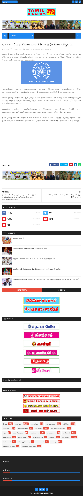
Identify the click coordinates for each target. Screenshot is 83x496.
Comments (61, 290)
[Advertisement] (41, 143)
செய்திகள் (45, 49)
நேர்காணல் (7, 442)
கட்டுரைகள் (35, 433)
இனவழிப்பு (7, 428)
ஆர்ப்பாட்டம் (50, 424)
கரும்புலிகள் (51, 433)
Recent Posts (22, 290)
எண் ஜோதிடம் (18, 433)
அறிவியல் (34, 424)
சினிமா (51, 437)
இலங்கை (36, 49)
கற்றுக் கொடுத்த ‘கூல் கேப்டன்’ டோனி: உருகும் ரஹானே (34, 258)
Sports (5, 424)
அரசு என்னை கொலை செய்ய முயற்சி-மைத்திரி (30, 248)
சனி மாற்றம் (22, 437)
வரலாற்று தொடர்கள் (29, 446)
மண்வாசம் (40, 442)
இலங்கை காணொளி (58, 428)
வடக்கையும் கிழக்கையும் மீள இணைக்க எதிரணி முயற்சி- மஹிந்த (37, 269)
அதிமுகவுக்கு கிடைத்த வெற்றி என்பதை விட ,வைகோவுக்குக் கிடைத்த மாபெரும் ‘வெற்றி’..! (46, 279)
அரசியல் (29, 49)
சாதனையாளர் (38, 437)
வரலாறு (54, 442)
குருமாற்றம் (7, 437)
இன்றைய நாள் (23, 428)
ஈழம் (4, 433)
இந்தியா (66, 424)
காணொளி (66, 433)
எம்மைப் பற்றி (18, 238)
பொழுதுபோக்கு (24, 442)
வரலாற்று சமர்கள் (9, 446)
